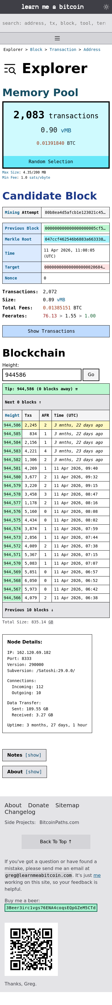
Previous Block (22, 228)
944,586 (12, 425)
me (96, 875)
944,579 (12, 485)
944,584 (12, 442)
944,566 (12, 597)
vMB (66, 130)
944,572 (12, 546)
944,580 (12, 477)
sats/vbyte (39, 178)
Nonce (11, 278)
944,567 (12, 589)
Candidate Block (49, 196)
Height (12, 415)
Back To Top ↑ (56, 841)
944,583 (12, 451)
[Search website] (56, 23)
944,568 (12, 580)
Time (10, 253)
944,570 (12, 563)
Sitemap (67, 805)
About (13, 805)
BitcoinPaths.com (59, 822)
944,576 (12, 511)
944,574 (12, 528)
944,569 (12, 572)
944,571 (12, 554)
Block (36, 49)
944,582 (12, 459)
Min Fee (9, 178)
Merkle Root (18, 239)
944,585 (12, 433)
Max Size (10, 172)
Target (12, 267)
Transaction (63, 49)
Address (91, 49)
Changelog (20, 811)
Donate (38, 805)
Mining (12, 212)
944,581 (12, 468)
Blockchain (33, 353)
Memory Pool (40, 92)
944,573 (12, 537)
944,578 (12, 494)
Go (91, 374)
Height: (10, 365)
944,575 (12, 520)
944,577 (12, 502)
